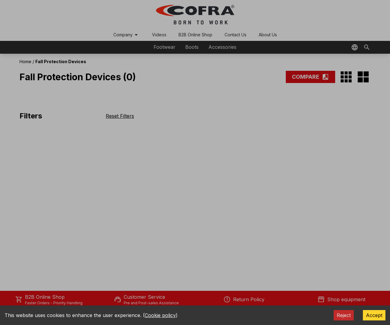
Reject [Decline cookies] (344, 315)
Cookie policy (160, 315)
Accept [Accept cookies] (374, 315)
